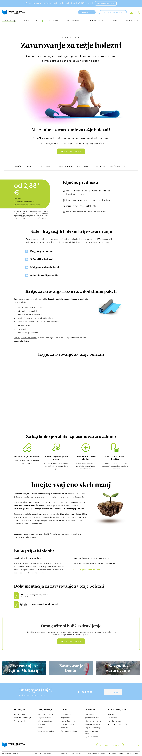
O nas (114, 20)
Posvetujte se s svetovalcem (25, 337)
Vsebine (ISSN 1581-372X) (42, 754)
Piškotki (64, 754)
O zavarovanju (83, 166)
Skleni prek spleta (113, 12)
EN (129, 745)
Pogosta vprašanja (91, 737)
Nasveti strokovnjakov (45, 714)
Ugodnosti (41, 724)
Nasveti (40, 728)
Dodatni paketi (66, 166)
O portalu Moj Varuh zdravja (91, 732)
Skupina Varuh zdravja (69, 731)
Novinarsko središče (68, 721)
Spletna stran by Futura (11, 754)
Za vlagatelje (96, 20)
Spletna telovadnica (45, 721)
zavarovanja (71, 38)
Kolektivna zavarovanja (22, 717)
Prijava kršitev (76, 754)
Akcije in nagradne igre (92, 728)
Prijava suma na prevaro (93, 721)
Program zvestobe (20, 721)
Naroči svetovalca (71, 151)
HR (138, 745)
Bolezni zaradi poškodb (44, 275)
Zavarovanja (9, 20)
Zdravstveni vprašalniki (46, 731)
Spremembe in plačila (92, 717)
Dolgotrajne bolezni (41, 251)
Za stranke (52, 20)
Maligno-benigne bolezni (44, 267)
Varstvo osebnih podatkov (95, 754)
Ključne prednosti (23, 166)
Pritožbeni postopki (116, 754)
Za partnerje (65, 717)
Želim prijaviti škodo (84, 569)
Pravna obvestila (133, 754)
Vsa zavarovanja (20, 714)
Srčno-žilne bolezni (41, 259)
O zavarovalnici (66, 714)
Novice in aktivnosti (67, 724)
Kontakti (111, 714)
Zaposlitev (64, 728)
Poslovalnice (73, 20)
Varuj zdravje (31, 20)
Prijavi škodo (132, 20)
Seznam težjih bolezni (45, 166)
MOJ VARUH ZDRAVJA (105, 3)
